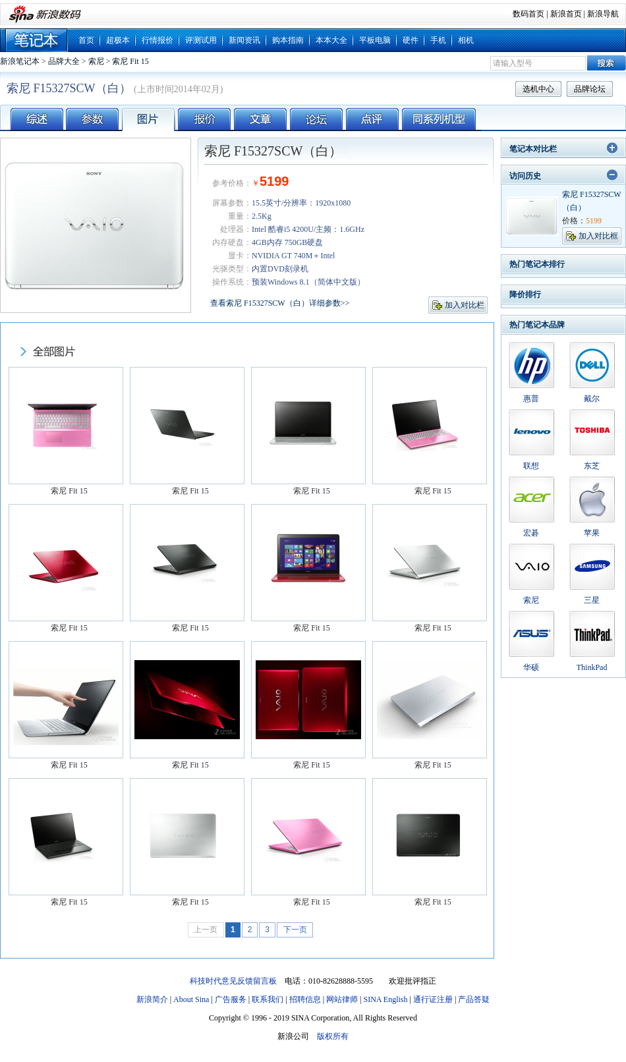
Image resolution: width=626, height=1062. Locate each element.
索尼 (96, 61)
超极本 (118, 40)
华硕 (531, 667)
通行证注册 (433, 999)
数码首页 (528, 13)
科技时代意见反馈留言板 (233, 981)
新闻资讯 (244, 40)
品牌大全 (64, 61)
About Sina (191, 999)
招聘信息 (305, 999)
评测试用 (201, 40)
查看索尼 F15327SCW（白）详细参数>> (279, 303)
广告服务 (230, 999)
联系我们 (267, 999)
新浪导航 (603, 13)
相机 (466, 40)
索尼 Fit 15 (130, 61)
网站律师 (342, 999)
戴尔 (592, 398)
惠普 (531, 398)
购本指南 (288, 40)
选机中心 (538, 89)
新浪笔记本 (20, 61)
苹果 (592, 533)
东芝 (592, 465)
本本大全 (331, 40)
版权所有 (333, 1036)
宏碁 (531, 533)
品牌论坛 (590, 89)
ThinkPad (592, 667)
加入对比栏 (464, 305)
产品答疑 (474, 999)
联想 (531, 465)
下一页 (295, 929)
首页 (86, 40)
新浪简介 (152, 999)
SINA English (385, 999)
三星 (592, 600)
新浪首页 (566, 13)
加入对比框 (598, 235)
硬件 (410, 40)
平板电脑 (375, 40)
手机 (438, 40)
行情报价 (157, 40)
